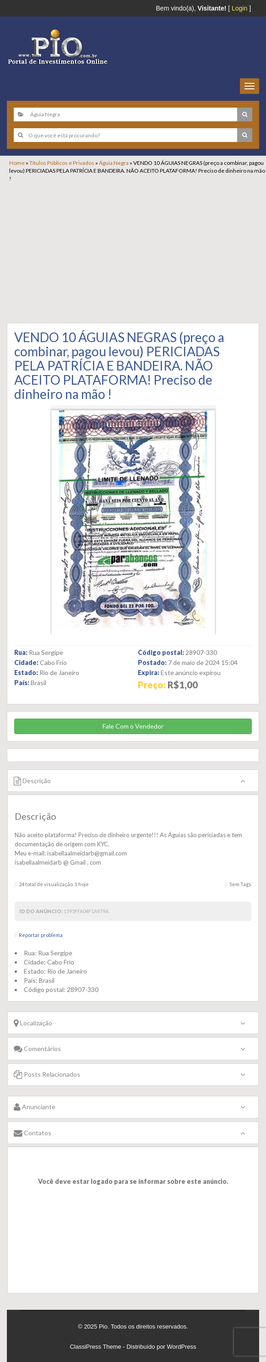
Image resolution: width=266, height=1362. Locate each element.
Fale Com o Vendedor (133, 726)
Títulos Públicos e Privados (61, 162)
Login (239, 8)
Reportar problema (41, 935)
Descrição (32, 781)
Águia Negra (114, 162)
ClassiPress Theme (95, 1346)
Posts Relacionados (47, 1074)
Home (17, 162)
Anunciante (34, 1107)
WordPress (181, 1346)
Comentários (37, 1048)
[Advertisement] (137, 251)
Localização (33, 1023)
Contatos (32, 1133)
